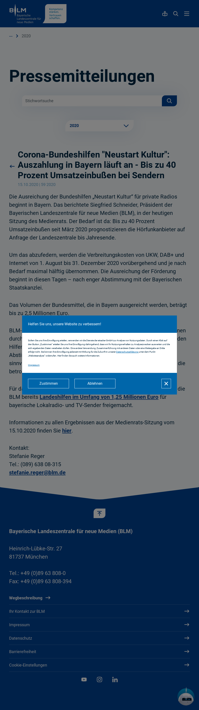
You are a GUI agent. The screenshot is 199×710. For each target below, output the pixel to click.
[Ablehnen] (94, 383)
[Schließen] (166, 383)
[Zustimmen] (48, 383)
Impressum (34, 365)
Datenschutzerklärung (127, 352)
